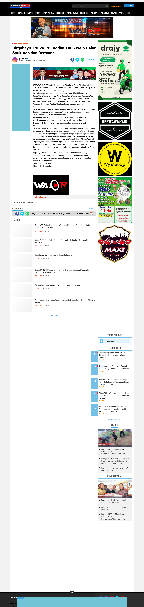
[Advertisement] (115, 298)
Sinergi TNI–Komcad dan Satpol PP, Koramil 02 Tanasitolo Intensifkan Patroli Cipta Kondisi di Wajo (115, 450)
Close (20, 598)
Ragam (121, 13)
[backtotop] (72, 582)
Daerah (30, 13)
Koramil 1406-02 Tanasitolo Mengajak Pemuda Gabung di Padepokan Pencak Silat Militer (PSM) (64, 274)
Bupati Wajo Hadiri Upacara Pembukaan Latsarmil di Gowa (60, 287)
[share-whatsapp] (82, 60)
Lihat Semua (54, 315)
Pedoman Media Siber (122, 593)
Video (128, 13)
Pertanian (105, 13)
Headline (13, 593)
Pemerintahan (72, 13)
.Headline (21, 13)
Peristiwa (94, 13)
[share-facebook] (72, 60)
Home (13, 13)
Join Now (103, 593)
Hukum (37, 13)
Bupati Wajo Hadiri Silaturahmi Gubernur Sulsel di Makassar (113, 490)
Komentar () (90, 59)
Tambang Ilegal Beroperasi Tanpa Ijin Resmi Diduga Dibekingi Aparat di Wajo (116, 366)
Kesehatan (60, 13)
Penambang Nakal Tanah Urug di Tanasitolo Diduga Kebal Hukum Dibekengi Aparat (62, 302)
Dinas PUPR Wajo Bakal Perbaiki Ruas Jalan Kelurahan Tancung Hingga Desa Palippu (63, 242)
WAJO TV (128, 6)
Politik (114, 13)
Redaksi (110, 593)
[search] (90, 6)
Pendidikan (84, 13)
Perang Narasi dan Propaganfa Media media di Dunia (113, 498)
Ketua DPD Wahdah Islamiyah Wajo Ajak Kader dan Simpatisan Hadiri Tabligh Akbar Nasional (64, 227)
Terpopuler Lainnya (114, 409)
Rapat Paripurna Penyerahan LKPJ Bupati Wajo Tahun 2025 (114, 458)
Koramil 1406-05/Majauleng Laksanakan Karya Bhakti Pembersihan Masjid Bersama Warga (113, 441)
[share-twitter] (77, 60)
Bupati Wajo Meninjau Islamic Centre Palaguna (64, 255)
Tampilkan (91, 208)
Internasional (48, 13)
